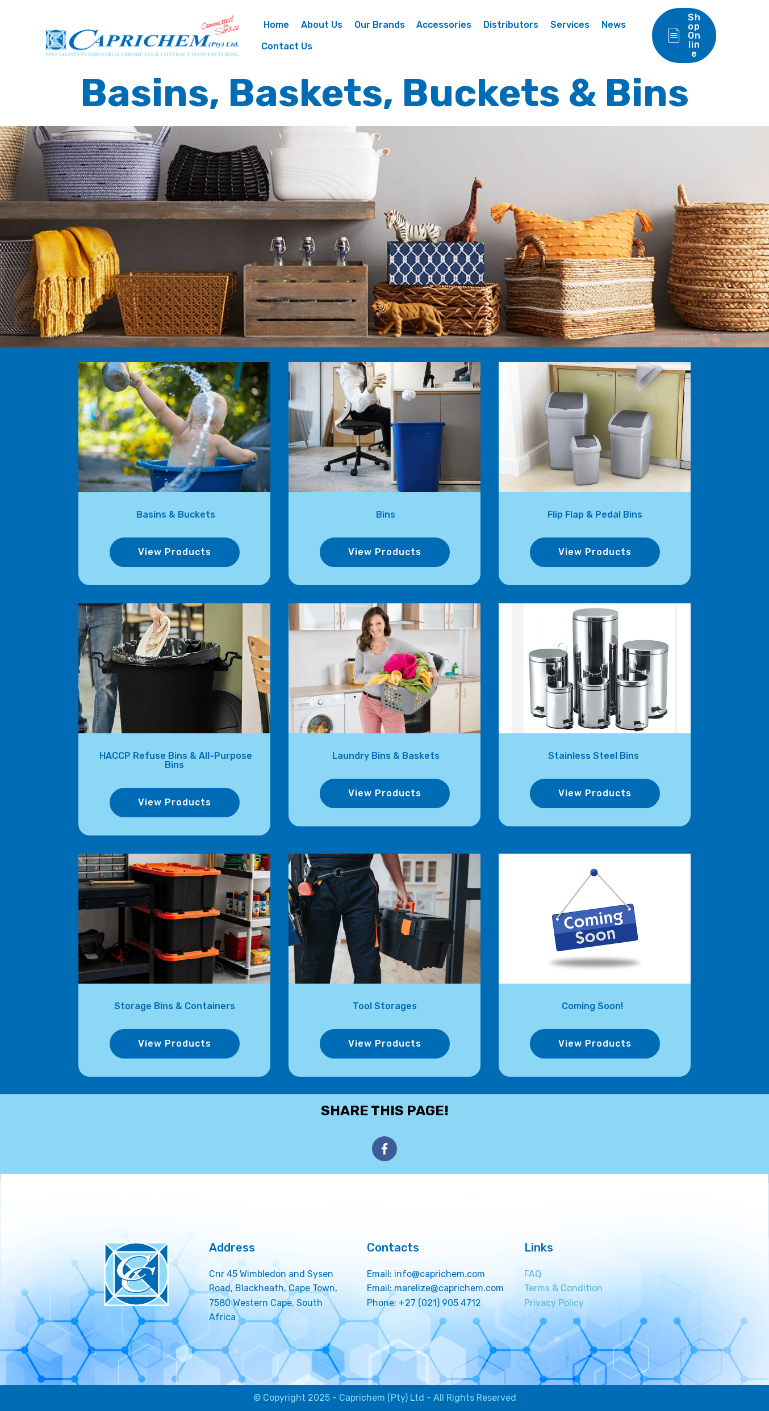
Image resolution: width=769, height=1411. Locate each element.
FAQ (532, 1274)
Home (275, 24)
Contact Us (286, 46)
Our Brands (379, 24)
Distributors (510, 24)
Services (570, 24)
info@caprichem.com (439, 1274)
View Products (174, 552)
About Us (321, 24)
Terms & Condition (563, 1288)
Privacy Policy (554, 1302)
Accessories (443, 24)
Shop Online (684, 35)
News (613, 24)
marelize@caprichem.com (449, 1288)
